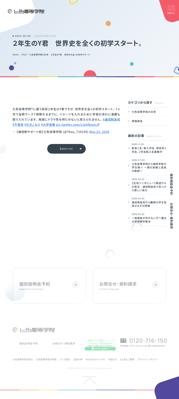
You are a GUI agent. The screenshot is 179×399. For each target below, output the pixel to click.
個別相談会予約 (172, 184)
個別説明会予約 (28, 348)
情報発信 (137, 122)
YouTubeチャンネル (95, 364)
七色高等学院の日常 (144, 112)
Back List (66, 149)
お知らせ (112, 364)
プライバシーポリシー (147, 364)
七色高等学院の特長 (46, 364)
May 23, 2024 (99, 132)
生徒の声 (78, 364)
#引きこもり (32, 125)
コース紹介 (64, 364)
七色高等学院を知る (23, 364)
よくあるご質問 (127, 364)
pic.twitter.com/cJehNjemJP (78, 125)
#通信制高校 (111, 120)
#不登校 (18, 125)
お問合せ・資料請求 (172, 216)
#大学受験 (48, 125)
